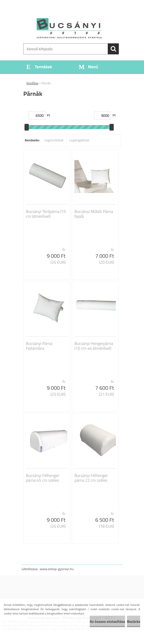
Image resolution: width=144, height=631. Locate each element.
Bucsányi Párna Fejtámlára (39, 346)
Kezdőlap (32, 83)
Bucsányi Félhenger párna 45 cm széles (42, 478)
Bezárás (133, 621)
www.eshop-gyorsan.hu (57, 568)
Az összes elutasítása (107, 621)
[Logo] (69, 28)
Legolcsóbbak (54, 140)
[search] (113, 48)
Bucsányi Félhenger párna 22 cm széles (91, 478)
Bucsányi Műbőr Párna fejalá (93, 214)
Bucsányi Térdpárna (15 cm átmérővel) (46, 214)
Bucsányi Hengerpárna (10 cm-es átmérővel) (93, 346)
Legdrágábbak (79, 140)
